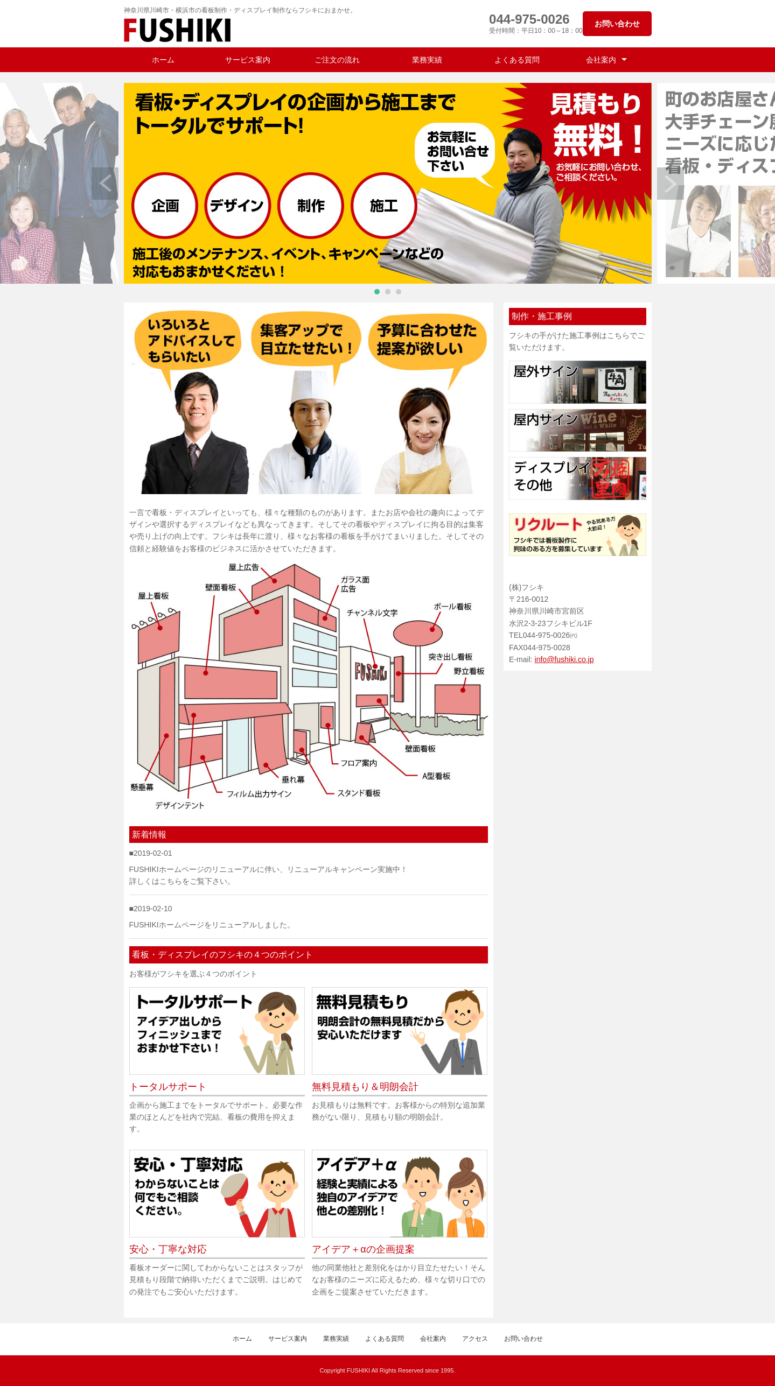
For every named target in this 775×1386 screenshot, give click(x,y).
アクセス (475, 1338)
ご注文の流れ (337, 59)
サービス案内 (247, 59)
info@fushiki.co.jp (564, 659)
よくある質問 (517, 59)
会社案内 (601, 59)
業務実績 (427, 59)
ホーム (163, 59)
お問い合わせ (617, 23)
